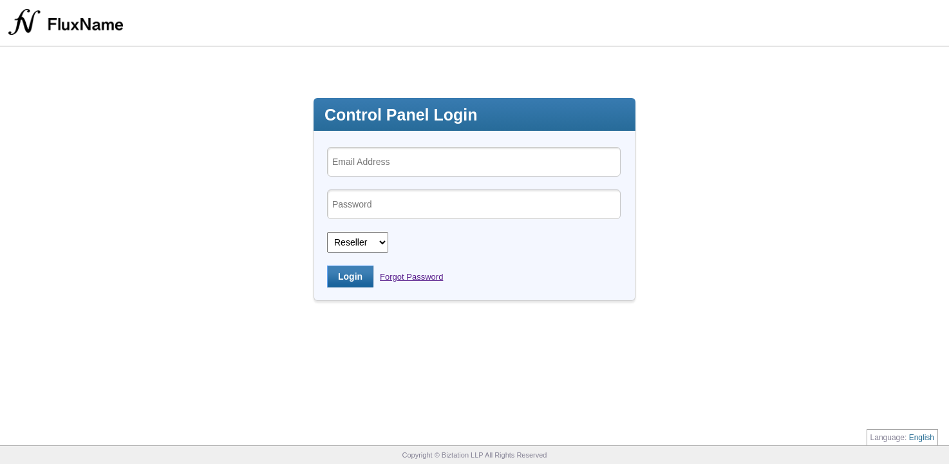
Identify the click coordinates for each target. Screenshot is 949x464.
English (921, 437)
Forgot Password (411, 277)
